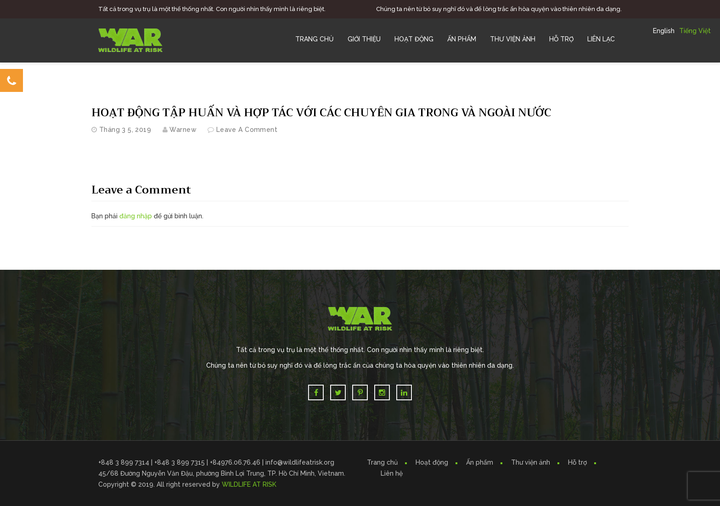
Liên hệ (392, 473)
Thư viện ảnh (530, 462)
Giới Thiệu (364, 39)
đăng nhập (135, 216)
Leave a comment (246, 129)
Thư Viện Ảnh (512, 39)
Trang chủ (314, 39)
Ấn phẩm (479, 462)
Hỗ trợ (561, 39)
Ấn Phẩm (461, 39)
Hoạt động (432, 462)
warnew (183, 129)
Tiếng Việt (695, 30)
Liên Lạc (601, 39)
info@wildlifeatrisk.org (299, 462)
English (664, 30)
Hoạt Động (413, 39)
